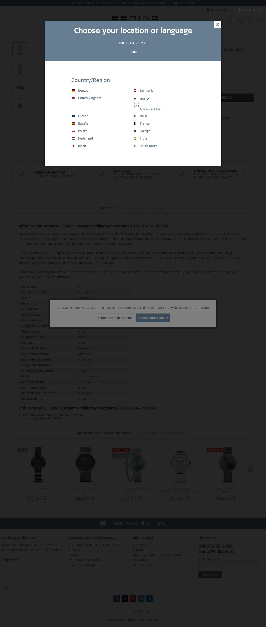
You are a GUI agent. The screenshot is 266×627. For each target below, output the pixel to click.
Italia (140, 116)
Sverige (142, 131)
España (80, 123)
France (141, 123)
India (140, 138)
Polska (79, 131)
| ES (136, 106)
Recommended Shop (150, 109)
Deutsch (81, 90)
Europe (80, 116)
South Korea (145, 146)
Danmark (143, 90)
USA (142, 99)
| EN (136, 103)
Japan (79, 146)
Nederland (82, 138)
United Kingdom (86, 98)
